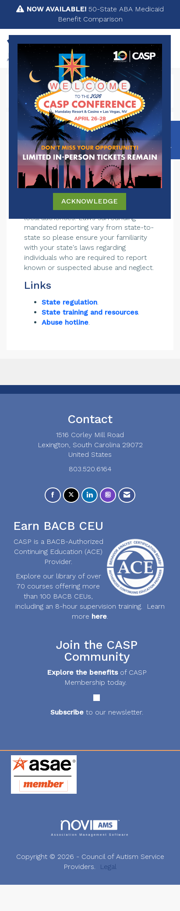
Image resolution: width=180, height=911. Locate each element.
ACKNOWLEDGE (89, 201)
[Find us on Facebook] (53, 495)
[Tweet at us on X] (71, 495)
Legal (108, 866)
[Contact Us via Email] (126, 495)
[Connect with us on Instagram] (108, 495)
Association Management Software (90, 828)
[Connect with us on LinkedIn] (89, 495)
